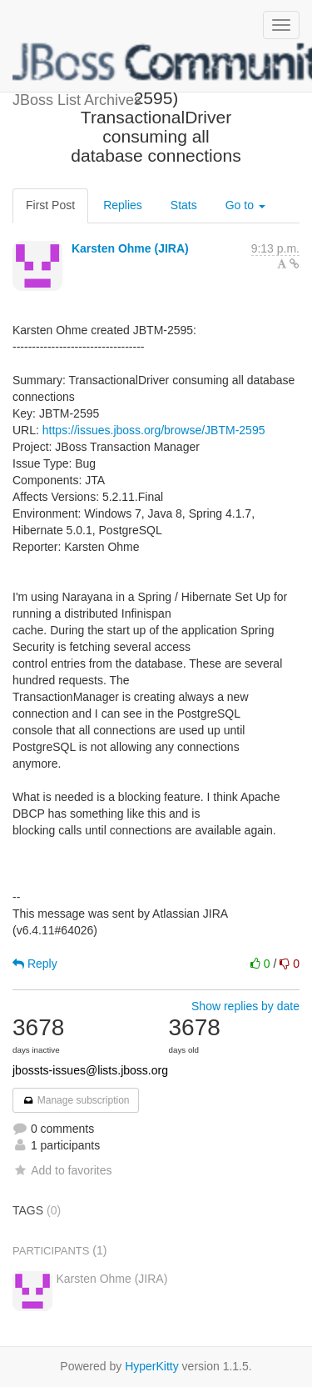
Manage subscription (76, 1100)
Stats (184, 205)
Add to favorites (61, 1170)
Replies (122, 205)
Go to (245, 205)
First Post (50, 205)
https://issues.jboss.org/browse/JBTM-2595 (153, 430)
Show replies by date (245, 1006)
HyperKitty (152, 1366)
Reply (34, 963)
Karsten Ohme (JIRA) (130, 248)
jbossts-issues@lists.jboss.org (90, 1070)
